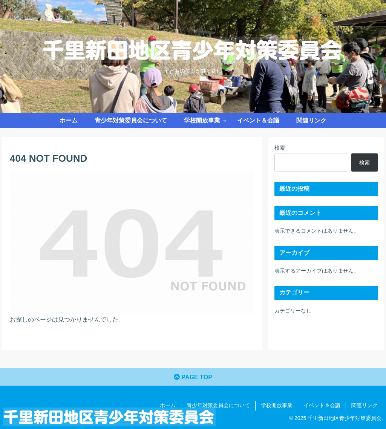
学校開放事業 (277, 405)
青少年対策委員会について (218, 405)
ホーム (168, 405)
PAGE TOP (193, 377)
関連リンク (364, 405)
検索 (279, 148)
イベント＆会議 (321, 405)
